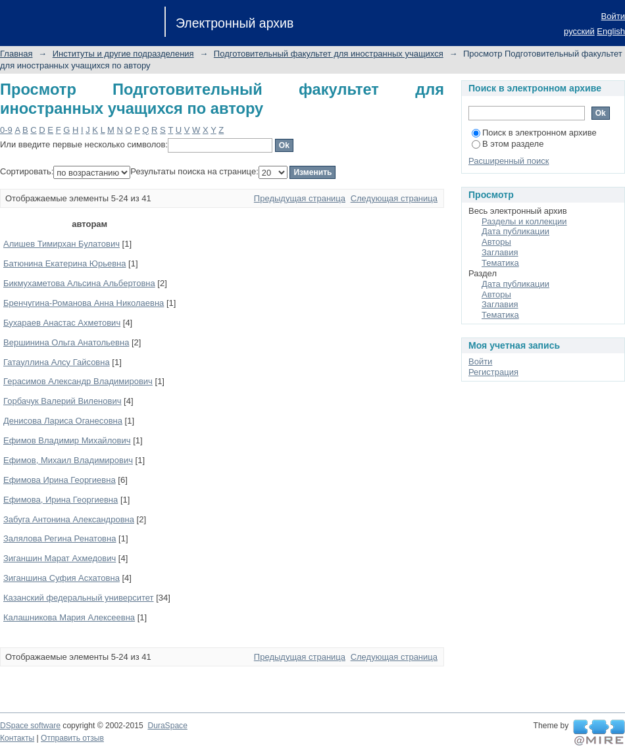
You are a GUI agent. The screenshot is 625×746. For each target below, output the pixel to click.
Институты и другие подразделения (123, 54)
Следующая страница (394, 198)
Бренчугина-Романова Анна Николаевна (83, 303)
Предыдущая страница (299, 198)
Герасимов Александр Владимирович (78, 381)
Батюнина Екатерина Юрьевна (64, 263)
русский (579, 31)
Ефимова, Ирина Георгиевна (60, 500)
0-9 (6, 130)
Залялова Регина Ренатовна (59, 538)
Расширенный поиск (508, 161)
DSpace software (30, 725)
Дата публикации (515, 231)
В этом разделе (507, 144)
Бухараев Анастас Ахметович (61, 323)
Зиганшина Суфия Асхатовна (61, 578)
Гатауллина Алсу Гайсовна (56, 362)
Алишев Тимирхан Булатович (61, 244)
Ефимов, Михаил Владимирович (68, 460)
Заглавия (500, 252)
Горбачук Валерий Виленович (62, 401)
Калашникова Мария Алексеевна (69, 617)
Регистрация (493, 372)
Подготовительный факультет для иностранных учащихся (328, 54)
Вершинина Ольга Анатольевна (66, 342)
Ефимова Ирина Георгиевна (59, 480)
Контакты (17, 738)
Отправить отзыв (72, 738)
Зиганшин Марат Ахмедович (59, 558)
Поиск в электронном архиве (534, 132)
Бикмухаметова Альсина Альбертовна (79, 283)
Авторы (496, 242)
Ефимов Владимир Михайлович (67, 440)
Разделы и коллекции (524, 221)
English (611, 31)
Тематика (500, 263)
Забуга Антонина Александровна (68, 519)
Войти (613, 16)
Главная (16, 54)
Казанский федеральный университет (78, 598)
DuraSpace (167, 725)
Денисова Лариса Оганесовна (62, 421)
